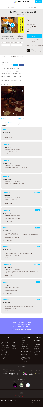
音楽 (6, 343)
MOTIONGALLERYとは (37, 341)
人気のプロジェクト (14, 342)
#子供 (3, 42)
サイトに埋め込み (38, 45)
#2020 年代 (36, 343)
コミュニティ (3, 348)
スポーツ (7, 354)
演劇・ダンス (3, 350)
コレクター (20, 56)
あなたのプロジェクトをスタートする (21, 329)
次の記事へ (21, 118)
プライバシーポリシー (37, 352)
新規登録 (38, 1)
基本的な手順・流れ (25, 344)
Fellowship (23, 349)
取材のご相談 (36, 348)
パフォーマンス (3, 355)
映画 (2, 342)
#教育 (21, 42)
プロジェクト (4, 56)
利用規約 (35, 349)
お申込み (23, 340)
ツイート (33, 45)
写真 (2, 343)
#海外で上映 (4, 45)
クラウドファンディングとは (25, 342)
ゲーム (6, 345)
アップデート (12, 56)
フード (6, 356)
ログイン (3, 1)
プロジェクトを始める (32, 7)
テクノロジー (7, 352)
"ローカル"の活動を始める (26, 352)
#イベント (17, 42)
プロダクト (7, 348)
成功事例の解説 (24, 346)
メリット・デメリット (25, 348)
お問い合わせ (36, 346)
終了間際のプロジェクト (14, 349)
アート (24, 14)
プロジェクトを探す (11, 7)
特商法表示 (36, 354)
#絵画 (9, 45)
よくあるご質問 (37, 344)
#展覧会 (12, 45)
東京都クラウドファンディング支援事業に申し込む (25, 358)
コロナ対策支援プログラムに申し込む (25, 361)
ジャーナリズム (3, 358)
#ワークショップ (18, 45)
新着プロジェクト (14, 346)
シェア (28, 45)
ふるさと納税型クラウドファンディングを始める (25, 355)
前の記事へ (4, 118)
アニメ (2, 345)
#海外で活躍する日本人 (9, 42)
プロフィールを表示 (36, 51)
